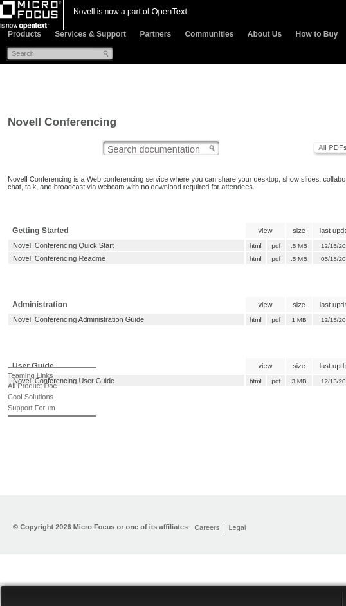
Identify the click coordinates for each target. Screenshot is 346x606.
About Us (265, 34)
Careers (206, 527)
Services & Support (90, 34)
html (255, 245)
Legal (237, 527)
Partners (155, 34)
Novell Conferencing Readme (59, 258)
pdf (276, 245)
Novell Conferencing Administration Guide (78, 319)
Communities (209, 34)
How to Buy (316, 34)
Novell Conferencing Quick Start (63, 245)
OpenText (169, 11)
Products (24, 34)
